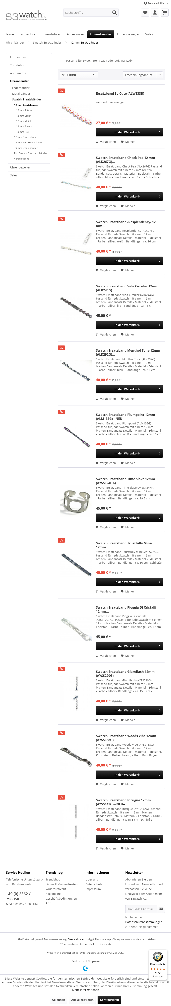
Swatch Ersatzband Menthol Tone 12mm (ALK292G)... (128, 352)
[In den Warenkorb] (129, 132)
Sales (13, 175)
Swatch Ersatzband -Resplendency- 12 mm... (126, 224)
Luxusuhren (18, 57)
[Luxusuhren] (28, 34)
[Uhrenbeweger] (128, 34)
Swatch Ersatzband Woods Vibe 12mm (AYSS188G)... (126, 738)
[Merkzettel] (145, 13)
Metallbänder (21, 93)
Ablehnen (58, 1000)
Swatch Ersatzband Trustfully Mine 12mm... (124, 545)
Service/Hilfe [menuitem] (154, 3)
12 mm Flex (22, 131)
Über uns (92, 879)
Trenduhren (18, 65)
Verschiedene (21, 158)
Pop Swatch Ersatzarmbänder (30, 153)
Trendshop (53, 879)
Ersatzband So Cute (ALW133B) (120, 93)
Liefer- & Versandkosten (62, 884)
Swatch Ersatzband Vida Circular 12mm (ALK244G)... (127, 288)
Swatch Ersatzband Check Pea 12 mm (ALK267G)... (125, 160)
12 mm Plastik (24, 126)
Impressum (93, 889)
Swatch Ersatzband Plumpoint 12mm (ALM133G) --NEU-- (125, 417)
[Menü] (164, 952)
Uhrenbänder (19, 81)
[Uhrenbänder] (100, 34)
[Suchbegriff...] (91, 13)
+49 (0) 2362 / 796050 (18, 896)
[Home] (9, 34)
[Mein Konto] (155, 13)
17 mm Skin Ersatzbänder (28, 142)
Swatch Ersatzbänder (26, 99)
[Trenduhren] (52, 34)
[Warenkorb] (165, 13)
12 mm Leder (23, 115)
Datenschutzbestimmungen (143, 922)
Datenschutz (94, 884)
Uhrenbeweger (20, 167)
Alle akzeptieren (82, 1000)
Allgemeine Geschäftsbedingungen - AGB (62, 898)
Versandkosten (76, 939)
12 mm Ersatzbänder (26, 105)
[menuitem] (91, 14)
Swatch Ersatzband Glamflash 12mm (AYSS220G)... (125, 674)
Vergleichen (106, 142)
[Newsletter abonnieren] (161, 909)
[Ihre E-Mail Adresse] (141, 909)
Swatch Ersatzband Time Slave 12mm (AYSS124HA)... (125, 481)
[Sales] (149, 34)
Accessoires (18, 73)
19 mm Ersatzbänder (26, 148)
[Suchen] (114, 13)
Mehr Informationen (85, 990)
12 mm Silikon (24, 110)
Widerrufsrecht (56, 889)
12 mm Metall (24, 121)
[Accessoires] (75, 34)
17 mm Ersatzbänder (26, 137)
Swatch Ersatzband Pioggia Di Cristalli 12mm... (126, 609)
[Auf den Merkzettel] (128, 141)
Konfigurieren (109, 1000)
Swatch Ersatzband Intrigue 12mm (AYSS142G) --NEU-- (123, 802)
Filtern (69, 75)
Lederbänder (21, 88)
